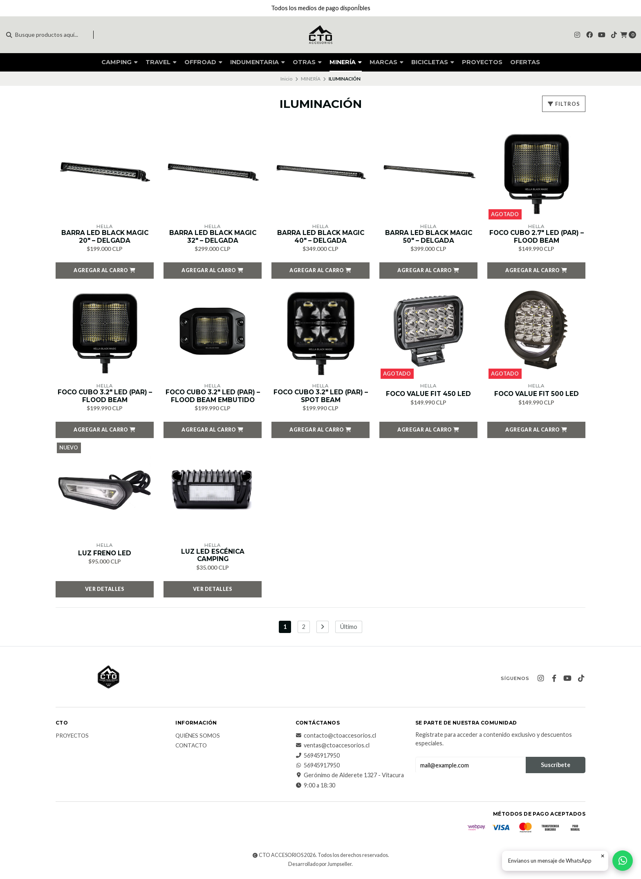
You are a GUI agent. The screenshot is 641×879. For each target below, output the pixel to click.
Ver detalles (105, 591)
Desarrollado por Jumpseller (320, 866)
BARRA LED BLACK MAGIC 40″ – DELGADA (321, 237)
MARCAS (386, 62)
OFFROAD (203, 62)
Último (348, 628)
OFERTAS (525, 62)
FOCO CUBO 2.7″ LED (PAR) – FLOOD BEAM (536, 237)
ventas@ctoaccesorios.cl (333, 747)
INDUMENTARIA (257, 62)
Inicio (286, 78)
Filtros (563, 104)
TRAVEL (161, 62)
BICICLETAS (432, 62)
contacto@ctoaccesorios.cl (336, 737)
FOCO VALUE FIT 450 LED (428, 394)
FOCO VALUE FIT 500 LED (536, 394)
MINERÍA (345, 62)
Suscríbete (555, 766)
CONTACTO (191, 748)
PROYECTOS (482, 62)
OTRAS (307, 62)
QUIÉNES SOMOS (197, 738)
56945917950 (318, 757)
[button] (105, 271)
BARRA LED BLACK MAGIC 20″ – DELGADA (105, 237)
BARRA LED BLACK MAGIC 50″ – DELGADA (428, 237)
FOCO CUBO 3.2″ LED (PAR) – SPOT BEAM (321, 397)
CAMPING (119, 62)
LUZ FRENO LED (104, 554)
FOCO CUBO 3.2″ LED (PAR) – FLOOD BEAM (105, 397)
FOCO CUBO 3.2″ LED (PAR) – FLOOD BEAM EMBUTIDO (213, 397)
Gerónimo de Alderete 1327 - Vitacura (350, 777)
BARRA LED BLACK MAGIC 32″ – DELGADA (213, 237)
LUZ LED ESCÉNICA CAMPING (213, 557)
